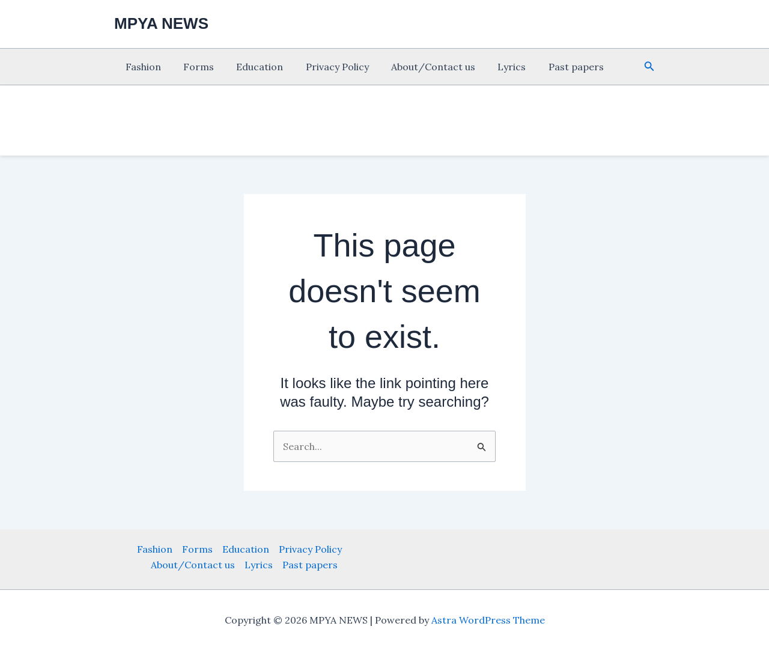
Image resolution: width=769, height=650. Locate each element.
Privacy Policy (325, 67)
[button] (649, 66)
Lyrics (494, 67)
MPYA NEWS (161, 23)
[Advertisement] (54, 252)
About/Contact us (419, 67)
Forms (193, 67)
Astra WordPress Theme (488, 620)
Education (251, 67)
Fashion (141, 67)
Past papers (555, 67)
